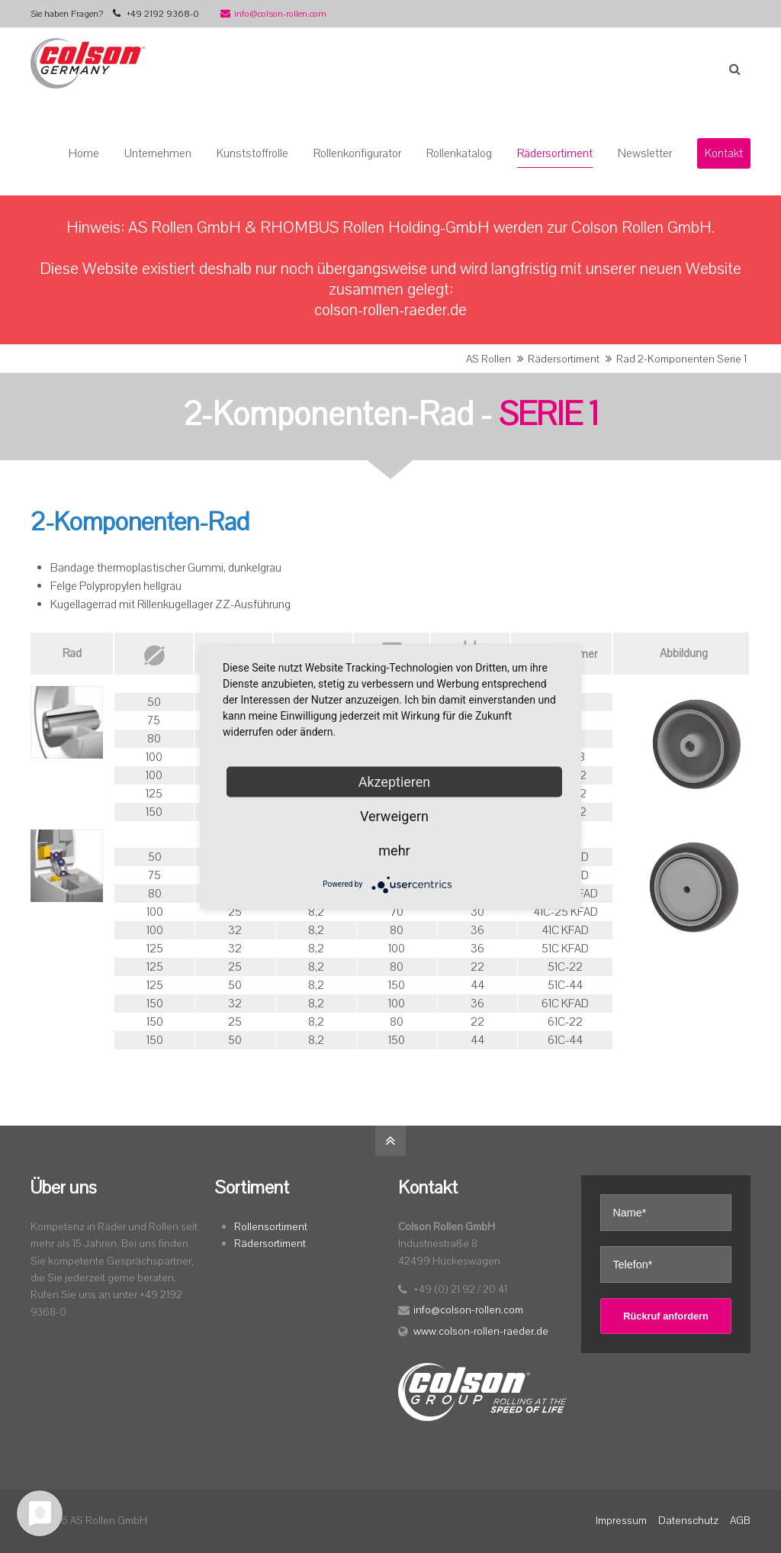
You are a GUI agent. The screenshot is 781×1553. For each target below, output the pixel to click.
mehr (394, 850)
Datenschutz (688, 1520)
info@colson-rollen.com (273, 14)
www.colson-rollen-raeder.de (480, 1331)
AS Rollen (488, 359)
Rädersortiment (563, 359)
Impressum (621, 1520)
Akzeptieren (394, 781)
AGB (740, 1520)
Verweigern (394, 815)
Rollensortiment (270, 1227)
